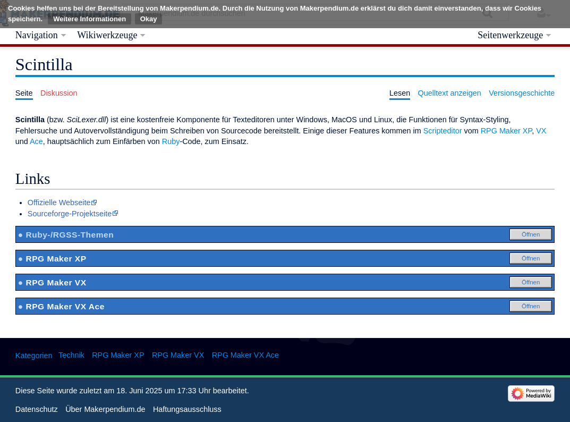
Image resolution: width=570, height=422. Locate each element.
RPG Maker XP (506, 130)
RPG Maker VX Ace (245, 355)
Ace (36, 141)
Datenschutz (36, 409)
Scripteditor (442, 130)
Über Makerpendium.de (105, 409)
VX (541, 130)
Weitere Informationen (89, 19)
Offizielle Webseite (59, 202)
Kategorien (34, 355)
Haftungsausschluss (187, 409)
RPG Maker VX (178, 355)
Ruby (171, 141)
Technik (71, 355)
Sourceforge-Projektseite (70, 213)
